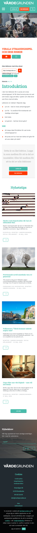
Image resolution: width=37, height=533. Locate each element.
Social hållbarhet (10, 234)
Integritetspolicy (18, 481)
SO (15, 76)
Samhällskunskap (8, 76)
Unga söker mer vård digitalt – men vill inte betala (17, 383)
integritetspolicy (19, 521)
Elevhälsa (7, 232)
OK (24, 529)
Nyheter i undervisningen (21, 232)
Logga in (14, 9)
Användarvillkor (18, 483)
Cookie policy (18, 478)
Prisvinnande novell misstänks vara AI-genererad (17, 276)
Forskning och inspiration (13, 286)
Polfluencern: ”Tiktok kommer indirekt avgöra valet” (17, 330)
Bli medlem (24, 9)
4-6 (8, 81)
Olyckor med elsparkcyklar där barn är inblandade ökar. (17, 222)
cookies (7, 521)
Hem (18, 503)
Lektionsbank (18, 506)
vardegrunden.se (25, 511)
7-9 (11, 81)
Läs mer (18, 411)
